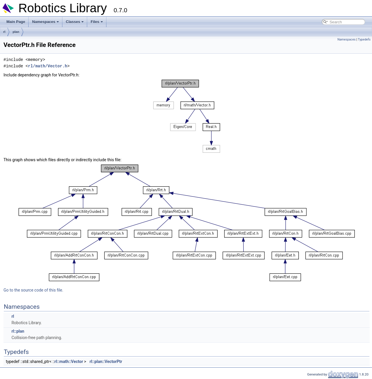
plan (16, 32)
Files (97, 22)
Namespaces (45, 22)
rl (4, 32)
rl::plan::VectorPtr (106, 361)
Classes (75, 22)
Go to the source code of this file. (33, 290)
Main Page (15, 22)
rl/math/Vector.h (47, 66)
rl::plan (17, 331)
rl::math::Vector (69, 361)
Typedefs (364, 39)
